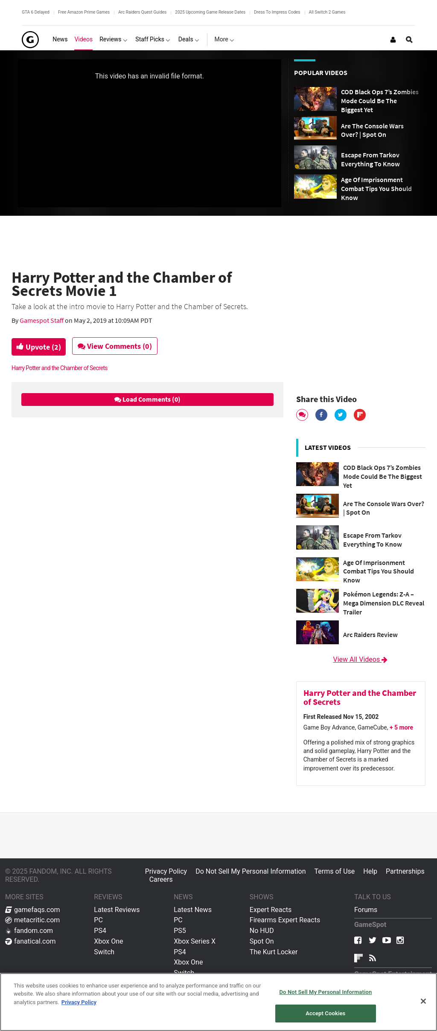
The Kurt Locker (273, 952)
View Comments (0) (119, 346)
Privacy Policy (166, 871)
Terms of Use (335, 871)
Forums (365, 910)
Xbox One (108, 941)
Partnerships (405, 871)
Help (370, 871)
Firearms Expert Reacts (285, 920)
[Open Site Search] (409, 39)
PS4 (100, 931)
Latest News (193, 910)
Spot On (262, 941)
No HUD (262, 931)
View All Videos (360, 659)
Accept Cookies (325, 1013)
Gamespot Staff (42, 320)
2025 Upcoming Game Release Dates (210, 12)
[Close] (423, 1001)
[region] (218, 1002)
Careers (161, 879)
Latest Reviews (117, 910)
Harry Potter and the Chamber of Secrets (60, 368)
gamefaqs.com (32, 910)
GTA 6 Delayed (36, 12)
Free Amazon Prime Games (84, 12)
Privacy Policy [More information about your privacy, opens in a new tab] (78, 1002)
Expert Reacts (270, 910)
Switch (104, 952)
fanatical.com (30, 941)
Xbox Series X (195, 941)
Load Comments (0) (147, 399)
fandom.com (29, 931)
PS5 (180, 931)
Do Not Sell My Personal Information (250, 871)
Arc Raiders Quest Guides (142, 12)
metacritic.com (32, 920)
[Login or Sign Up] (393, 39)
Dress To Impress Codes (277, 12)
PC (98, 920)
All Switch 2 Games (327, 12)
